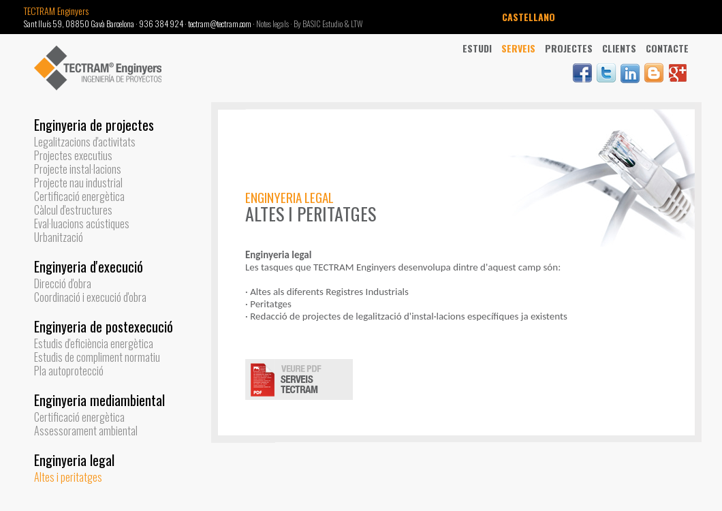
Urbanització (58, 237)
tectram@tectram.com (219, 23)
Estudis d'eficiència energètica (93, 343)
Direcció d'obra (62, 283)
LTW (357, 23)
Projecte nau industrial (78, 182)
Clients (619, 48)
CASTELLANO (528, 17)
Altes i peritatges (68, 477)
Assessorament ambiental (86, 430)
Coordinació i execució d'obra (90, 297)
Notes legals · (275, 23)
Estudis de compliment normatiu (97, 357)
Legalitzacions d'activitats (85, 142)
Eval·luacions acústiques (81, 223)
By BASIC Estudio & (322, 23)
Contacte (667, 48)
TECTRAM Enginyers (56, 10)
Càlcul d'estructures (73, 210)
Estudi (477, 48)
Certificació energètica (79, 196)
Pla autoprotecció (69, 370)
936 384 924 (161, 23)
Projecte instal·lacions (77, 169)
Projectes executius (73, 155)
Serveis (518, 48)
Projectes (569, 48)
